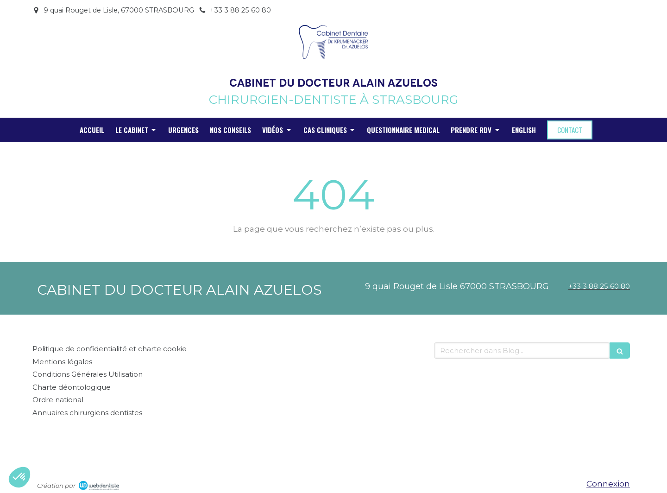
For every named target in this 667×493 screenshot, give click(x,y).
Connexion (608, 483)
